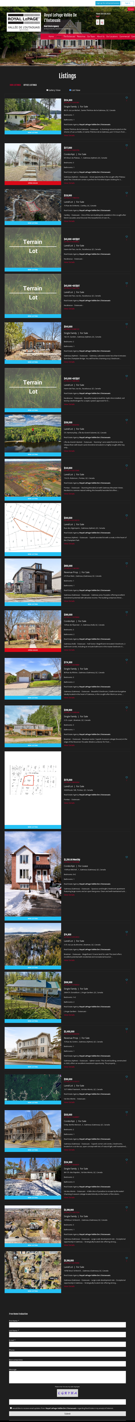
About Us (100, 36)
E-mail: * (12, 1340)
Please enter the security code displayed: (67, 1386)
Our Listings (15, 85)
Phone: (12, 1350)
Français (131, 9)
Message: (13, 1369)
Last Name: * (14, 1330)
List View (75, 90)
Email (97, 16)
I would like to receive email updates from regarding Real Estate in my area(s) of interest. (62, 1408)
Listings (59, 36)
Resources (81, 36)
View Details (69, 135)
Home (51, 36)
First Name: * (14, 1321)
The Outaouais (69, 36)
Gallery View (54, 90)
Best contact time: (16, 1360)
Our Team (91, 36)
